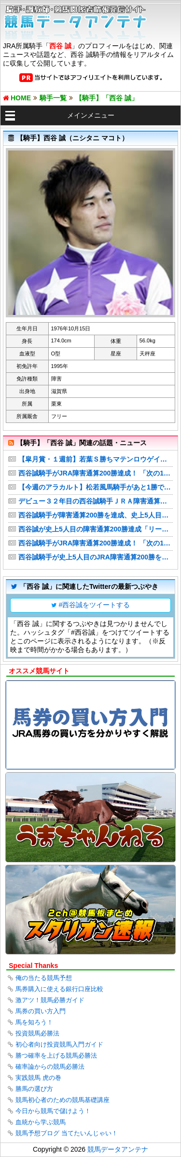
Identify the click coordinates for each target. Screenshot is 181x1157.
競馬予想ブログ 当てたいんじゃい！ (66, 1133)
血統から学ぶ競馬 (40, 1122)
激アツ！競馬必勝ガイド (49, 1000)
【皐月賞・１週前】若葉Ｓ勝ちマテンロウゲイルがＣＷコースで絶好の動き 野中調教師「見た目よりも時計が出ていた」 (95, 459)
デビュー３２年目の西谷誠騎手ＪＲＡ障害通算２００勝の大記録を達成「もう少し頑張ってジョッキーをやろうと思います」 (95, 501)
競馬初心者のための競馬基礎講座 (62, 1099)
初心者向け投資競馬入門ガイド (59, 1044)
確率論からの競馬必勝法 (49, 1066)
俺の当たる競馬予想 (43, 977)
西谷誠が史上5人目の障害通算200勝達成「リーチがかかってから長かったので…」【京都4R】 (95, 529)
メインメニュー (90, 115)
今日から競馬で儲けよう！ (53, 1111)
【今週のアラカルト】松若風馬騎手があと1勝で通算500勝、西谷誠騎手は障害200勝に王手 (95, 487)
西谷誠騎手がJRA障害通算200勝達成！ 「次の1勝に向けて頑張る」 (95, 473)
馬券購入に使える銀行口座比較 (59, 989)
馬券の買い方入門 (40, 1011)
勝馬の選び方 (34, 1088)
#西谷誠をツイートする (94, 605)
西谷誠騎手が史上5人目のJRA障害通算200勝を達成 (95, 557)
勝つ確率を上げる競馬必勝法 (56, 1055)
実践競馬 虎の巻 (38, 1077)
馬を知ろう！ (34, 1022)
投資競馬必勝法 (37, 1033)
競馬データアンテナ (117, 1149)
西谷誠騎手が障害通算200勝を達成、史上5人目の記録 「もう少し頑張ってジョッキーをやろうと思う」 (95, 515)
